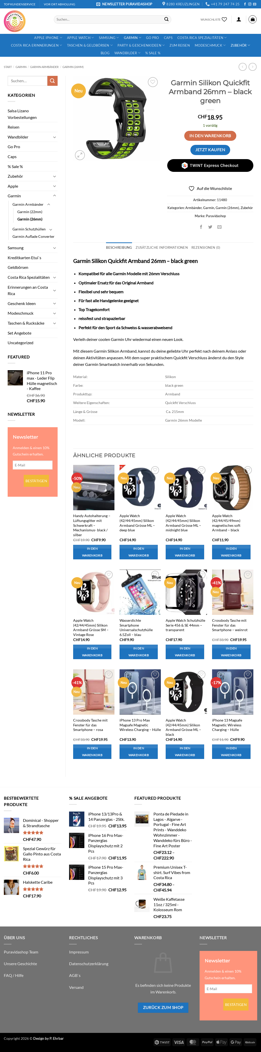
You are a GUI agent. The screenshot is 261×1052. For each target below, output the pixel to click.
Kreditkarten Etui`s (24, 257)
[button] (125, 4)
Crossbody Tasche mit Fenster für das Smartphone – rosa (90, 725)
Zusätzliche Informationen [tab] (162, 247)
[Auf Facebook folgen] (244, 4)
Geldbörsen (18, 267)
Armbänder (193, 208)
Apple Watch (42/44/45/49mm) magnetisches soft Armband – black (226, 523)
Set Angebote (19, 332)
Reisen (13, 126)
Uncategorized (20, 342)
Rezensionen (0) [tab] (205, 247)
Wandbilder (127, 52)
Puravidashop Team (21, 951)
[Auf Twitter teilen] (210, 227)
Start (8, 66)
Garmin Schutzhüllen (29, 229)
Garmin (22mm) (29, 212)
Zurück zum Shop (163, 1007)
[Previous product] (252, 67)
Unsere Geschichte (20, 963)
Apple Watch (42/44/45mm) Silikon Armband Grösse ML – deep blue (137, 523)
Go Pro (152, 38)
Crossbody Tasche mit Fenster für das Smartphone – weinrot (229, 625)
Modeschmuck (210, 45)
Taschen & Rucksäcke (26, 323)
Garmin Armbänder (44, 66)
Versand (76, 987)
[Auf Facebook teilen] (201, 227)
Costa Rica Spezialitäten (202, 37)
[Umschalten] (54, 137)
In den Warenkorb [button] (92, 552)
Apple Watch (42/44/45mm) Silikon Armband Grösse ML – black (183, 727)
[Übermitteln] (166, 19)
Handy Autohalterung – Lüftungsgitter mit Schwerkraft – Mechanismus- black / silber (91, 525)
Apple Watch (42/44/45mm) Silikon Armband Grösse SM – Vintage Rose (91, 627)
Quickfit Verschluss (190, 357)
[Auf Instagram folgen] (249, 4)
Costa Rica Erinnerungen (36, 45)
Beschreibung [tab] (119, 247)
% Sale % (152, 53)
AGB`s (75, 975)
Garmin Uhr (121, 339)
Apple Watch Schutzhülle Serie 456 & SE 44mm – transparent (185, 625)
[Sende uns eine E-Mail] (254, 4)
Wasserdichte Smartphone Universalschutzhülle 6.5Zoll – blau (136, 627)
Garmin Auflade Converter (33, 236)
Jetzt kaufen (210, 149)
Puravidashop (216, 216)
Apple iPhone (48, 37)
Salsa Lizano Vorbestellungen (22, 114)
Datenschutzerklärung (88, 963)
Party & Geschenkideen (141, 45)
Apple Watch (80, 37)
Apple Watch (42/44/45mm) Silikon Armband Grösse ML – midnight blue (183, 523)
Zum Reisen (179, 45)
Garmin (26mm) (73, 66)
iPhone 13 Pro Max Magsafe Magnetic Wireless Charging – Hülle (140, 725)
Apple (13, 186)
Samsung (109, 37)
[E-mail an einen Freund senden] (219, 227)
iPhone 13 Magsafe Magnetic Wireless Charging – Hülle (227, 725)
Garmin (132, 37)
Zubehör (240, 45)
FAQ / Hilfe (13, 975)
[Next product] (242, 67)
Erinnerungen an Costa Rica (28, 290)
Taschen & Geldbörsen (90, 45)
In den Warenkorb (210, 135)
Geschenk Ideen (22, 303)
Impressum (79, 951)
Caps (168, 38)
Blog (105, 53)
